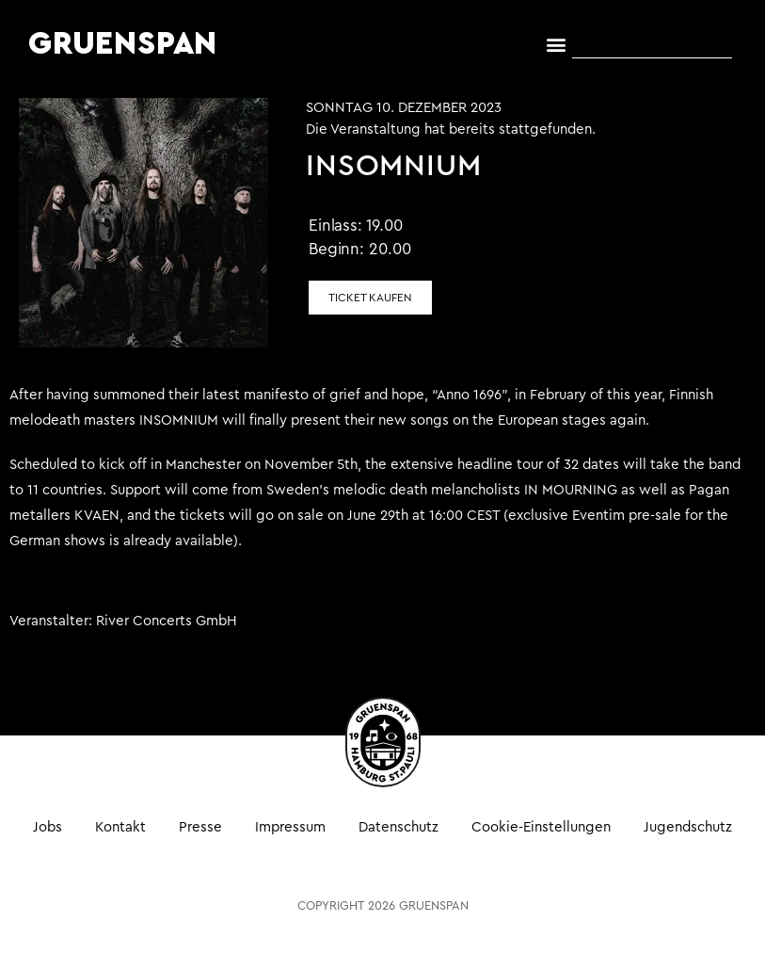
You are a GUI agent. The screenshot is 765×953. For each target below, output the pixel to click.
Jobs (47, 827)
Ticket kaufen (370, 297)
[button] (556, 44)
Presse (200, 827)
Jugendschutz (688, 827)
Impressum (290, 827)
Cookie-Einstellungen (541, 827)
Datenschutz (398, 827)
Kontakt (120, 827)
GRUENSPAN (122, 44)
